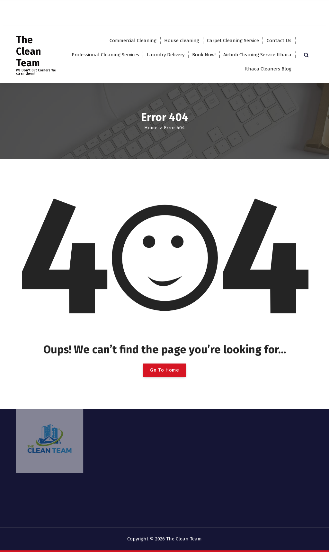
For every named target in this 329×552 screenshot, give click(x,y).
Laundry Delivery (165, 55)
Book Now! (204, 55)
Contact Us (279, 40)
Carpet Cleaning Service (233, 40)
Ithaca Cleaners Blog (268, 69)
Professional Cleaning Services (105, 55)
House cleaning (181, 40)
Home (150, 128)
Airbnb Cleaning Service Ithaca (257, 55)
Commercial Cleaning (133, 40)
